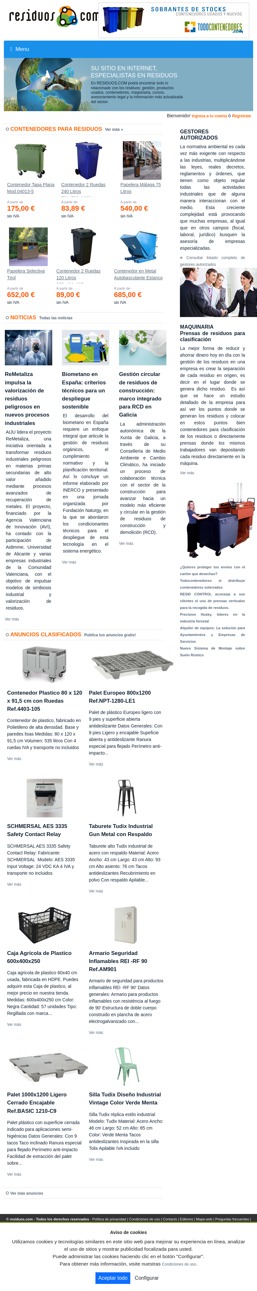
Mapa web (204, 1219)
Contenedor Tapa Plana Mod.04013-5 (30, 188)
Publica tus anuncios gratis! (110, 635)
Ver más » (114, 129)
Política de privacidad (109, 1219)
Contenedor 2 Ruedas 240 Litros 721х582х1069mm (83, 189)
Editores (186, 1219)
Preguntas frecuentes (232, 1219)
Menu (19, 49)
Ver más (12, 619)
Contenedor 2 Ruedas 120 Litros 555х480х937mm (78, 275)
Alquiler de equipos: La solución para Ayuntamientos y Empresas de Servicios (212, 634)
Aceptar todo (113, 1278)
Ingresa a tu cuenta (209, 116)
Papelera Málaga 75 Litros (140, 188)
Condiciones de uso (144, 1219)
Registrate (241, 116)
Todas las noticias (56, 318)
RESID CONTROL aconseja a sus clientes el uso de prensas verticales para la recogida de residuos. (212, 601)
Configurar (147, 1278)
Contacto (170, 1219)
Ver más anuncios (26, 1193)
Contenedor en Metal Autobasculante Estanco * (138, 275)
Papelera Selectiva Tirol (26, 274)
